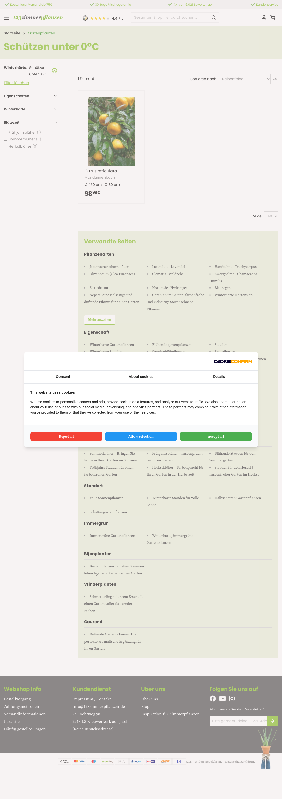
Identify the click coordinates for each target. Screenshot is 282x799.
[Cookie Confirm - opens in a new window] (233, 361)
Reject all (66, 436)
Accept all (216, 436)
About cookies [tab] (141, 377)
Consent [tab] (63, 377)
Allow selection (141, 436)
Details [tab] (219, 377)
